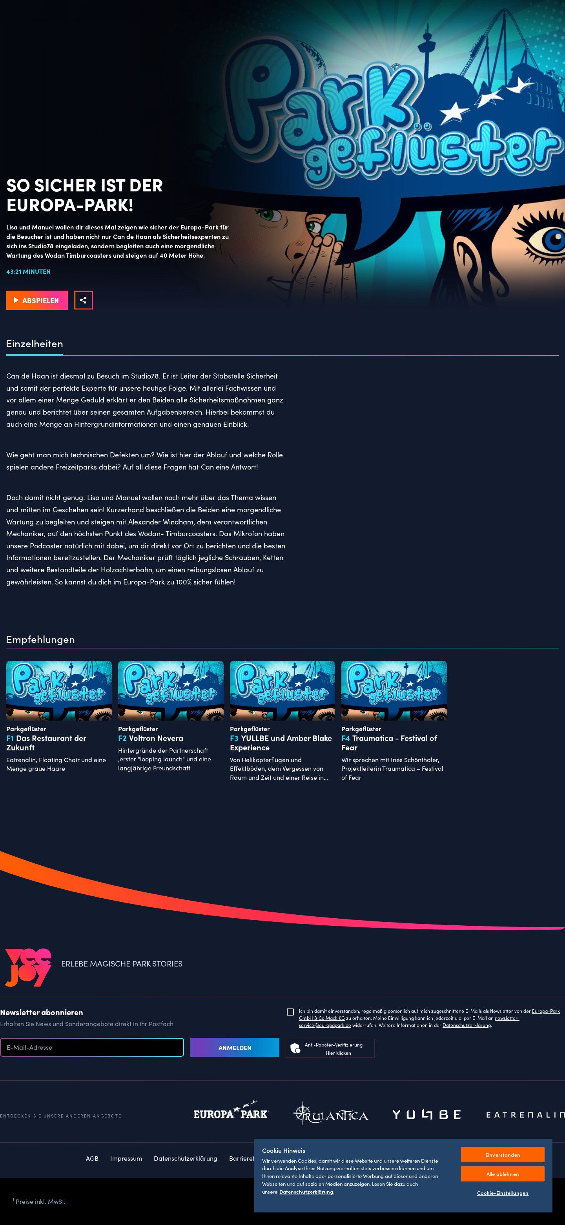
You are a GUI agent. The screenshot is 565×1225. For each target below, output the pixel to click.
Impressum (126, 1158)
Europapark (231, 1115)
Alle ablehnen (503, 1174)
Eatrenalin (526, 1115)
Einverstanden (502, 1154)
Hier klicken (338, 1052)
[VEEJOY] (28, 968)
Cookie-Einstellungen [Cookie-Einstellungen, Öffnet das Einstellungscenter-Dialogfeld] (503, 1192)
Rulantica (329, 1115)
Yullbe (427, 1115)
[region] (403, 1175)
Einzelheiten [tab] (34, 343)
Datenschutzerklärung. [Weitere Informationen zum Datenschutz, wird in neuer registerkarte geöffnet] (306, 1191)
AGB (92, 1158)
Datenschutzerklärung (467, 1025)
